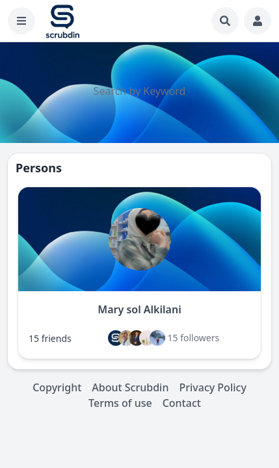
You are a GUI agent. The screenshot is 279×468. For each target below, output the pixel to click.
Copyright (57, 387)
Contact (182, 403)
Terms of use (120, 403)
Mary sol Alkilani (139, 309)
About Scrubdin (130, 387)
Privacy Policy (212, 387)
